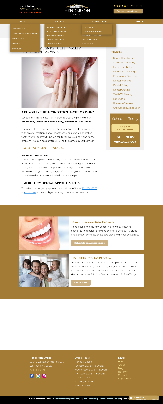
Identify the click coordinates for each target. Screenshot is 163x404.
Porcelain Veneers (123, 103)
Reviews (123, 371)
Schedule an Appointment (89, 243)
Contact (138, 21)
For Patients (99, 21)
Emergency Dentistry (125, 76)
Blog (120, 368)
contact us (30, 192)
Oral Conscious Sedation (126, 107)
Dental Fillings (121, 85)
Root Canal (119, 98)
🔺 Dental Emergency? (30, 12)
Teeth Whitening (122, 94)
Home (121, 361)
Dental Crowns (121, 89)
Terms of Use (76, 399)
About (23, 21)
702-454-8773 (30, 9)
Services (59, 21)
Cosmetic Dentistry (124, 62)
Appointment (125, 378)
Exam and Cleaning (124, 71)
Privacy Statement (61, 399)
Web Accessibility (90, 399)
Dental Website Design (110, 399)
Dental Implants (122, 80)
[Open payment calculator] (143, 397)
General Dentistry (123, 58)
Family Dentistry (122, 67)
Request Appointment (125, 128)
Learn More (80, 282)
